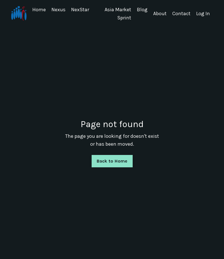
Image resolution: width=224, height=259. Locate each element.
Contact (181, 13)
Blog (142, 9)
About (160, 13)
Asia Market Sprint (118, 13)
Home (39, 9)
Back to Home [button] (112, 161)
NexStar (80, 9)
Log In (203, 13)
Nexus (58, 9)
